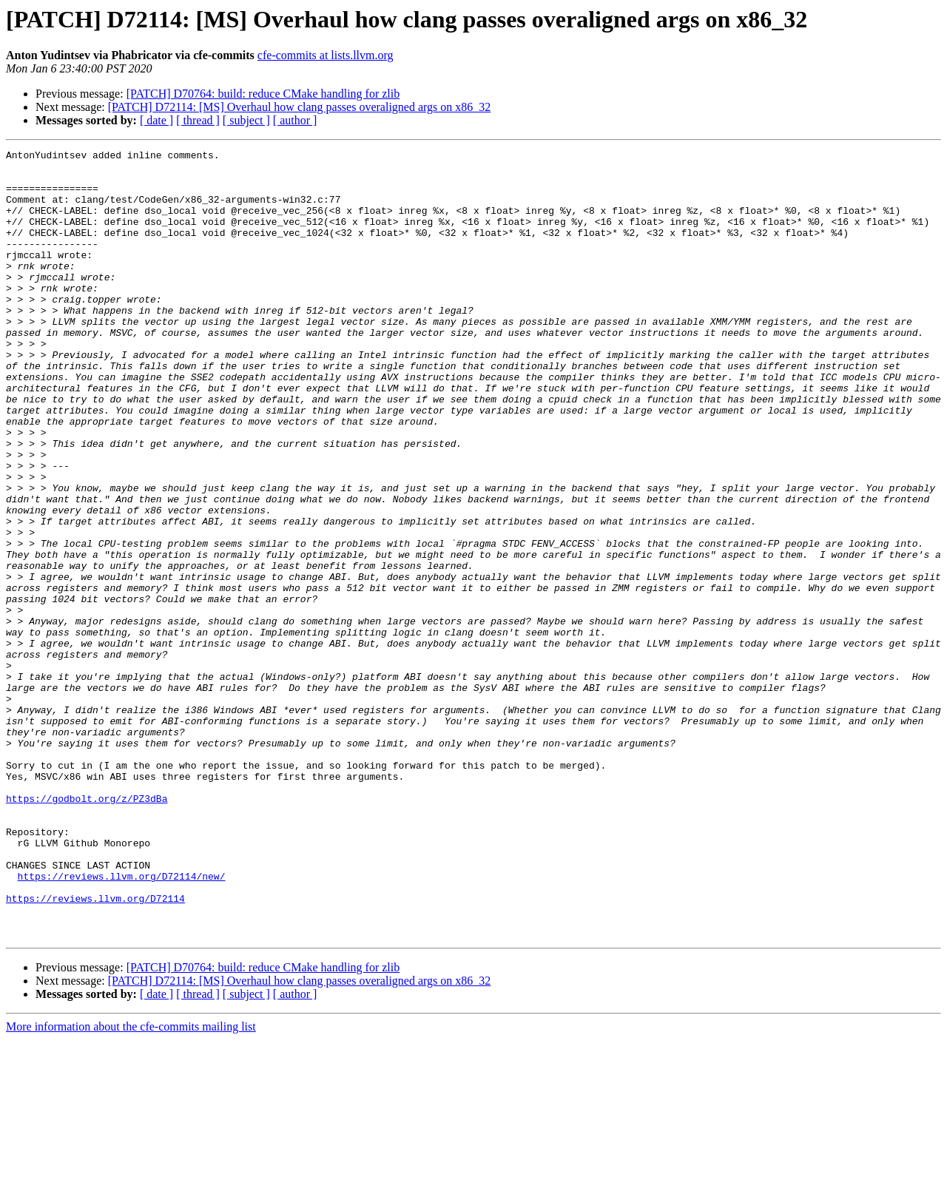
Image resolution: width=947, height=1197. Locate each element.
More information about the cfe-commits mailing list (131, 1184)
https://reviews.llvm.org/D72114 (95, 1049)
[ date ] (156, 120)
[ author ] (295, 120)
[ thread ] (198, 120)
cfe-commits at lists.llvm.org (325, 55)
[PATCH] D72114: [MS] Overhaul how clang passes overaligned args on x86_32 (299, 107)
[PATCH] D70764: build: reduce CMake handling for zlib (263, 93)
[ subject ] (246, 120)
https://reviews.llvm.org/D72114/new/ (122, 1022)
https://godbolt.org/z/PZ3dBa (86, 929)
